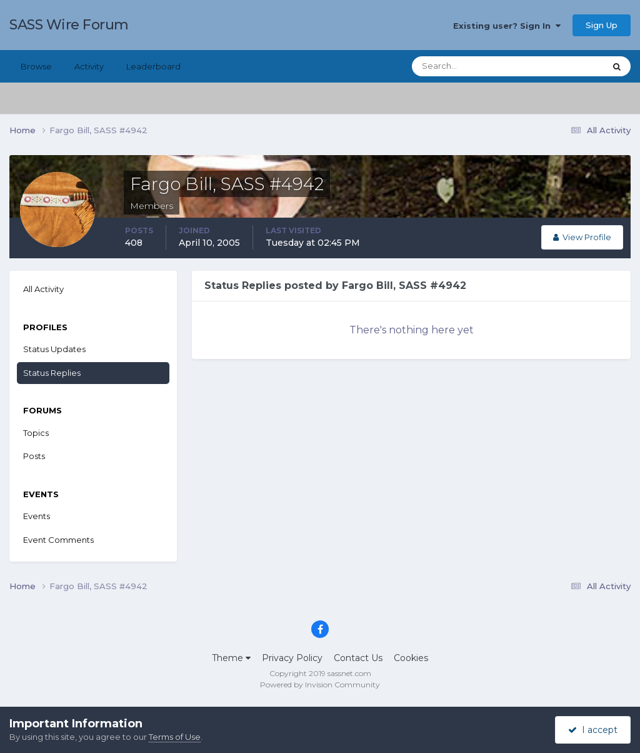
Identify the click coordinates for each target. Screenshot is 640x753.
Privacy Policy (292, 658)
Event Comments (58, 540)
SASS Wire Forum (69, 24)
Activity (89, 66)
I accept (593, 729)
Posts (34, 456)
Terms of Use (175, 737)
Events (36, 516)
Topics (36, 433)
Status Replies (52, 373)
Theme (231, 658)
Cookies (411, 658)
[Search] (468, 66)
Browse (36, 66)
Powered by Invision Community (320, 684)
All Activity (43, 289)
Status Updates (54, 349)
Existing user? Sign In (507, 26)
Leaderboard (153, 66)
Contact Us (358, 658)
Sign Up (602, 25)
